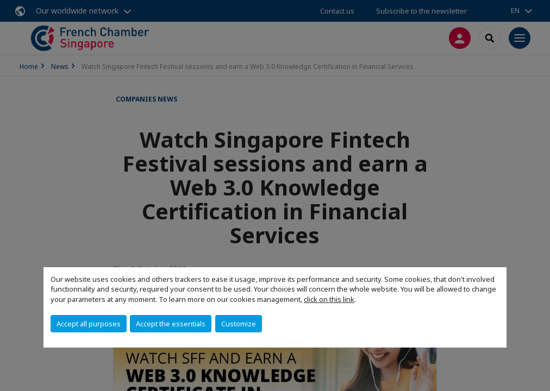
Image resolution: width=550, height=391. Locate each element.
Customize (238, 324)
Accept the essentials (170, 324)
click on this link (329, 299)
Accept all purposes (89, 324)
